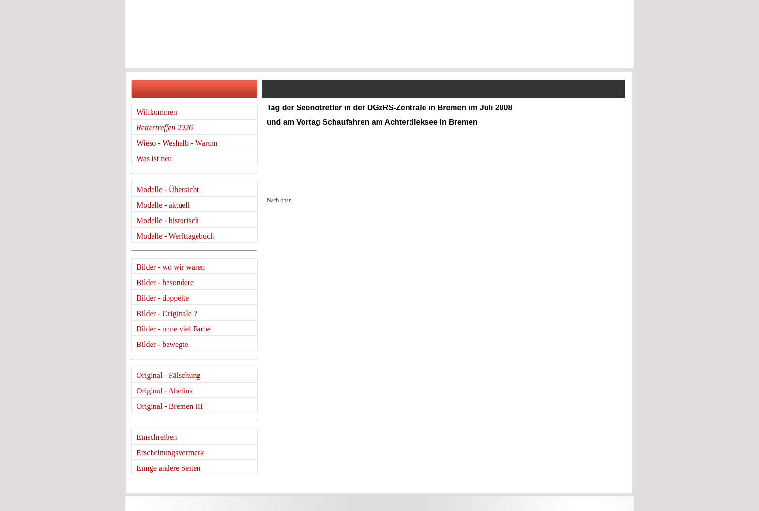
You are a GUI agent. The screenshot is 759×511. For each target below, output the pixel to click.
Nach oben (279, 200)
